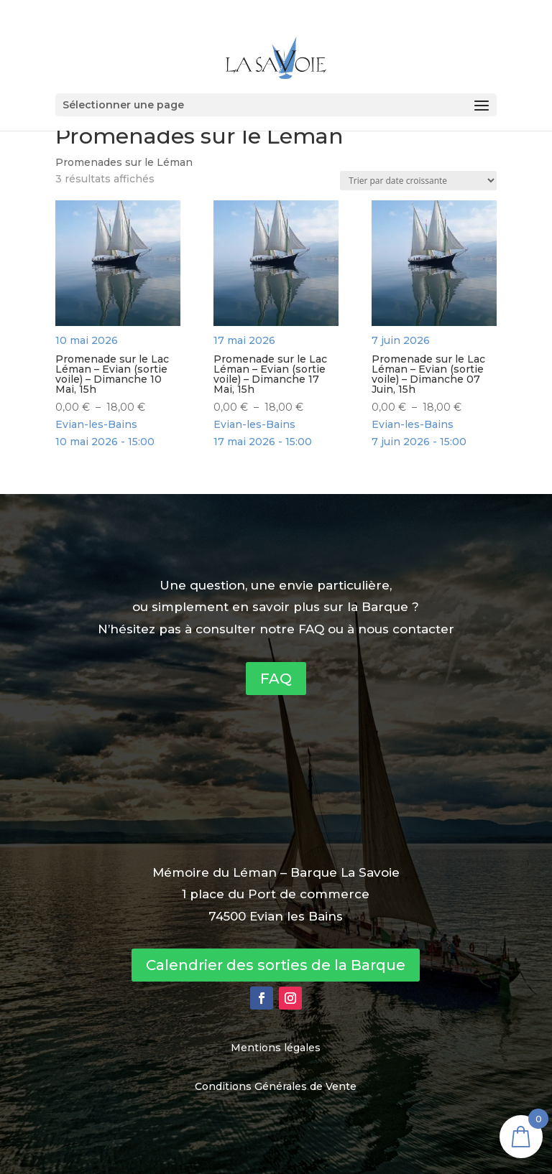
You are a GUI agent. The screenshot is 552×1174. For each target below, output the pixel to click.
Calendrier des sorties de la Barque (275, 965)
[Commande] (418, 180)
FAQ (276, 678)
